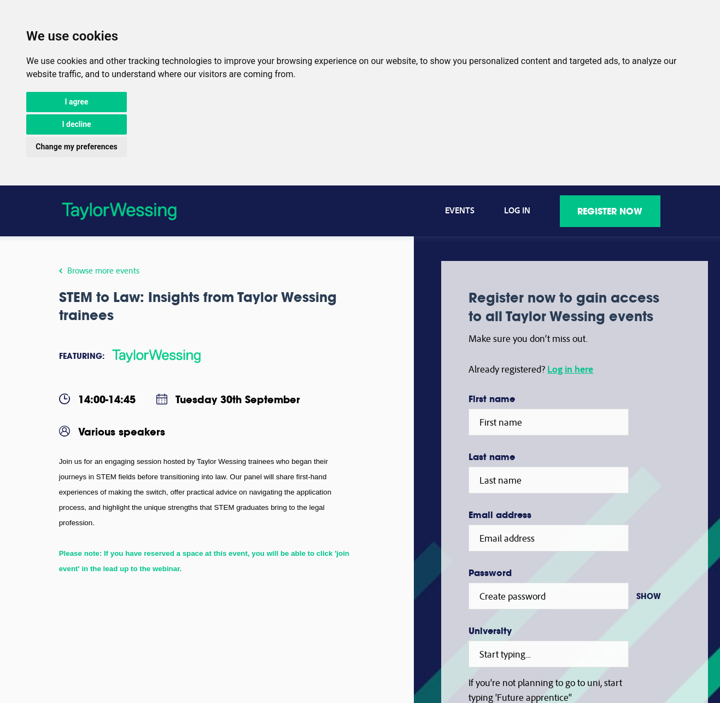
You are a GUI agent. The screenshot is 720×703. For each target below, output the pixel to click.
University (490, 631)
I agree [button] (76, 101)
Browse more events (100, 270)
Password (490, 573)
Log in (518, 210)
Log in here (570, 369)
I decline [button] (76, 124)
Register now (610, 211)
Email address (500, 515)
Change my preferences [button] (76, 146)
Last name (492, 457)
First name (492, 399)
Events (460, 210)
